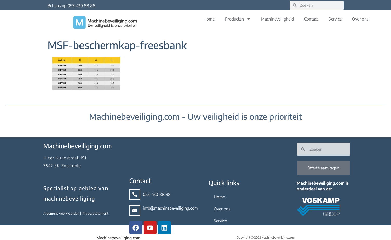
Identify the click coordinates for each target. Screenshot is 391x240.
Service (335, 19)
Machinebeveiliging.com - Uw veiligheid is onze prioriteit (195, 116)
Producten (238, 19)
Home (209, 19)
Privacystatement (88, 213)
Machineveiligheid (277, 19)
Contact (311, 19)
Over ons (360, 19)
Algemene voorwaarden (55, 213)
